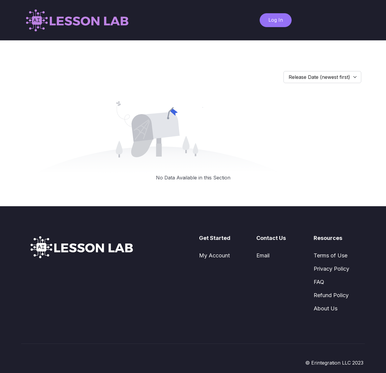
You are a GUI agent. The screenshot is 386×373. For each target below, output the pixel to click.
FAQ (319, 282)
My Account (214, 255)
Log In (275, 20)
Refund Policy (331, 295)
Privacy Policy (331, 269)
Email (263, 255)
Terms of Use (330, 255)
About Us (325, 308)
